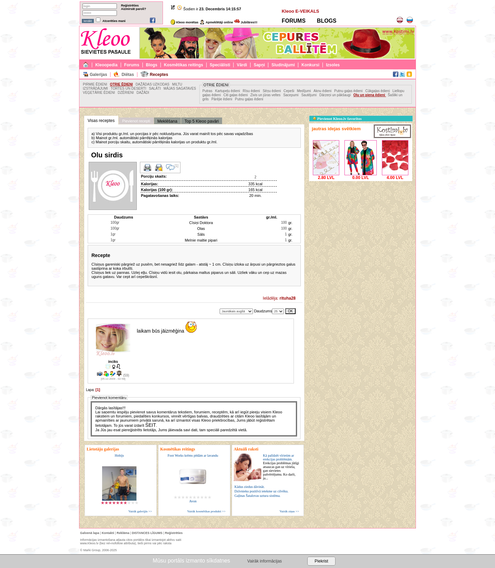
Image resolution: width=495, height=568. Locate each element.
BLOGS (327, 21)
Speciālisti (220, 65)
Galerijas (98, 74)
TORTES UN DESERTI (128, 88)
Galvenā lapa (89, 533)
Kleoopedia (106, 65)
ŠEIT (150, 425)
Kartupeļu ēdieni (227, 91)
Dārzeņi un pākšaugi (335, 95)
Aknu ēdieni (322, 91)
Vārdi (242, 65)
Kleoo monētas (184, 22)
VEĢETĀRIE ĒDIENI (99, 92)
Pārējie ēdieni (221, 99)
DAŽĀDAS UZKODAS (152, 84)
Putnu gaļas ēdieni (348, 91)
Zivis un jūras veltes (266, 95)
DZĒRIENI (126, 92)
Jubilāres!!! (245, 22)
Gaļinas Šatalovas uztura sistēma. (257, 496)
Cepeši (289, 91)
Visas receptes (101, 120)
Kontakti (108, 533)
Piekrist (321, 561)
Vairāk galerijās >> (140, 511)
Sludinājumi (283, 65)
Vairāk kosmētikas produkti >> (206, 511)
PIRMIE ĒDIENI (95, 84)
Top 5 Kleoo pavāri (202, 121)
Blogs (151, 65)
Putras (207, 91)
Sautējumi (308, 95)
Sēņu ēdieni (272, 91)
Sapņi (259, 65)
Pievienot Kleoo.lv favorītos (337, 118)
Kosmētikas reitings (183, 65)
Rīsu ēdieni (251, 91)
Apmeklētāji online (216, 22)
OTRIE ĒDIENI (121, 84)
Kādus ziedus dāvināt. (249, 487)
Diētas (128, 74)
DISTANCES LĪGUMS (147, 533)
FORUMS (293, 21)
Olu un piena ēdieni (369, 95)
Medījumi (304, 91)
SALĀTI (155, 88)
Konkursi (310, 65)
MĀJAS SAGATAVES (180, 88)
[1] (98, 390)
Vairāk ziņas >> (289, 511)
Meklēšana (167, 121)
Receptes (159, 74)
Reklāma (123, 533)
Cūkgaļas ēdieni (378, 91)
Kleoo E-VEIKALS (300, 11)
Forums (131, 65)
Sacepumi (290, 95)
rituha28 (287, 298)
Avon (192, 501)
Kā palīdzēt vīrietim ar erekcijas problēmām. (281, 467)
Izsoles (333, 65)
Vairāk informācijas (264, 561)
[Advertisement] (360, 226)
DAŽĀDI (142, 92)
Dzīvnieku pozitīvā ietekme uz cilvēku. (261, 491)
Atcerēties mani (113, 21)
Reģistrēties (130, 5)
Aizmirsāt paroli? (133, 9)
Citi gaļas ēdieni (236, 95)
